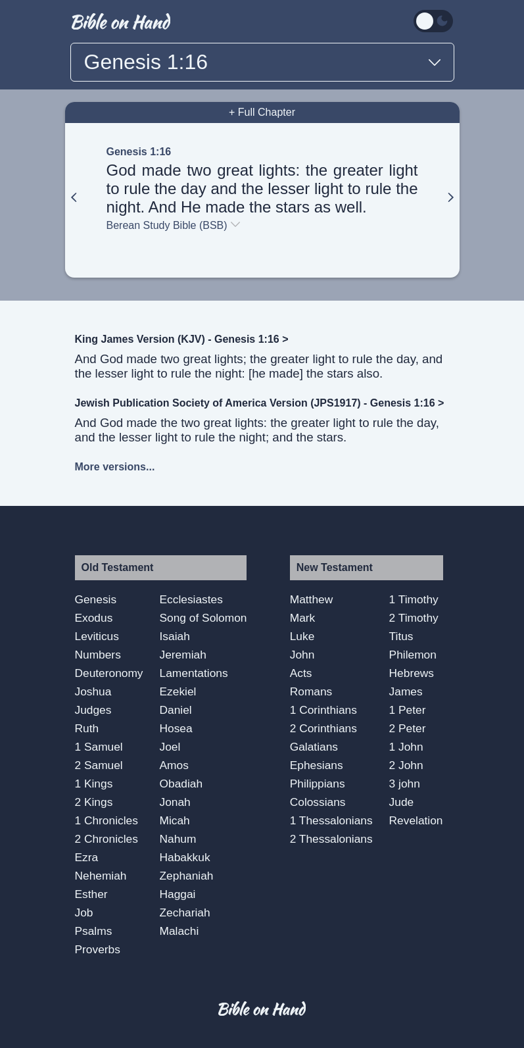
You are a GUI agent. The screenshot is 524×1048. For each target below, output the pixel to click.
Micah (175, 820)
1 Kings (94, 783)
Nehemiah (101, 875)
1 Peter (407, 709)
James (406, 691)
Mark (303, 617)
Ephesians (316, 765)
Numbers (98, 654)
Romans (311, 691)
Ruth (87, 728)
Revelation (416, 820)
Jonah (175, 802)
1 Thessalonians (331, 820)
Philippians (317, 783)
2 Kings (94, 802)
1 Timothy (414, 599)
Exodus (94, 617)
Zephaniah (187, 875)
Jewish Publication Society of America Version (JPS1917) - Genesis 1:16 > (259, 403)
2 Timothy (414, 617)
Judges (93, 709)
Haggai (178, 894)
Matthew (311, 599)
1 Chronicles (106, 820)
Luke (302, 636)
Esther (91, 894)
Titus (401, 636)
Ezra (87, 857)
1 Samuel (99, 746)
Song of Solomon (203, 617)
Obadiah (181, 783)
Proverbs (97, 949)
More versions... (115, 466)
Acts (301, 673)
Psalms (93, 930)
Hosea (176, 728)
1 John (406, 746)
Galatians (314, 746)
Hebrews (411, 673)
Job (84, 912)
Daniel (176, 709)
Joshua (93, 691)
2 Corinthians (323, 728)
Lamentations (194, 673)
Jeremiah (183, 654)
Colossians (318, 802)
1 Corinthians (323, 709)
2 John (406, 765)
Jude (401, 802)
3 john (404, 783)
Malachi (179, 930)
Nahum (178, 838)
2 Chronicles (106, 838)
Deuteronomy (109, 673)
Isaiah (175, 636)
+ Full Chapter (262, 112)
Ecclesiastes (191, 599)
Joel (170, 746)
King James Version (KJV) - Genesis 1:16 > (182, 339)
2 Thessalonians (331, 838)
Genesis (96, 599)
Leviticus (97, 636)
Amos (174, 765)
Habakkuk (185, 857)
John (302, 654)
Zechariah (185, 912)
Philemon (413, 654)
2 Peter (407, 728)
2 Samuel (99, 765)
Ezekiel (178, 691)
